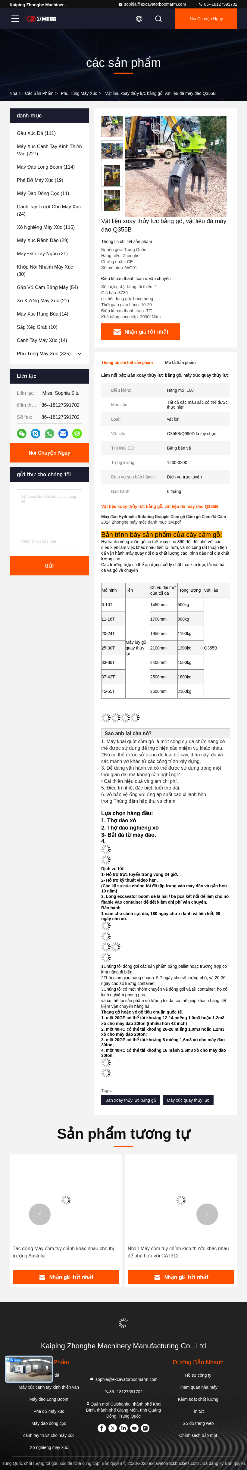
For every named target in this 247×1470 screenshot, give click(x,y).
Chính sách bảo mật (198, 1435)
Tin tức (198, 1411)
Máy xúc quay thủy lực (188, 1100)
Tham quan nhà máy (198, 1387)
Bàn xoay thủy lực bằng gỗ (130, 1100)
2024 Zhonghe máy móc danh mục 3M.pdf (141, 522)
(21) (42, 253)
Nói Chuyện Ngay (206, 18)
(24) (49, 210)
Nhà (13, 93)
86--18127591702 (217, 4)
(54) (47, 287)
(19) (40, 180)
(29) (43, 240)
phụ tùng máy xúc (79, 93)
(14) (42, 313)
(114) (46, 167)
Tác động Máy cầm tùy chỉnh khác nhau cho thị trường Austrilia (63, 1252)
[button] (112, 209)
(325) (44, 353)
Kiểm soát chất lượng (198, 1399)
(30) (45, 270)
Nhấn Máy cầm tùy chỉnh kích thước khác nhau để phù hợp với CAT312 (178, 1252)
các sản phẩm (39, 93)
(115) (46, 227)
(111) (36, 133)
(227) (49, 150)
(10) (37, 327)
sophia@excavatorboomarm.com (152, 4)
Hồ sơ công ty (198, 1375)
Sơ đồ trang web (198, 1423)
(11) (43, 193)
